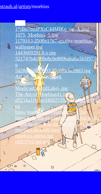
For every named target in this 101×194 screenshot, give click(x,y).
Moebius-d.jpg (30, 82)
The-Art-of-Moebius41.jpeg (43, 94)
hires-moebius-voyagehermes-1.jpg (50, 112)
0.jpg (20, 23)
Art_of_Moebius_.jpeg (38, 76)
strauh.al (8, 6)
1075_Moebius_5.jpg (36, 35)
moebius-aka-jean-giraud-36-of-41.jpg (54, 124)
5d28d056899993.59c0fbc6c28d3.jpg (52, 70)
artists (25, 6)
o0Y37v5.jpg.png (32, 141)
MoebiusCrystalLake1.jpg (41, 88)
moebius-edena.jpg (34, 135)
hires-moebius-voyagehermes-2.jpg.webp (57, 118)
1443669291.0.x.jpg (35, 53)
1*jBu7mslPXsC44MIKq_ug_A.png (52, 29)
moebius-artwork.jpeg (37, 130)
